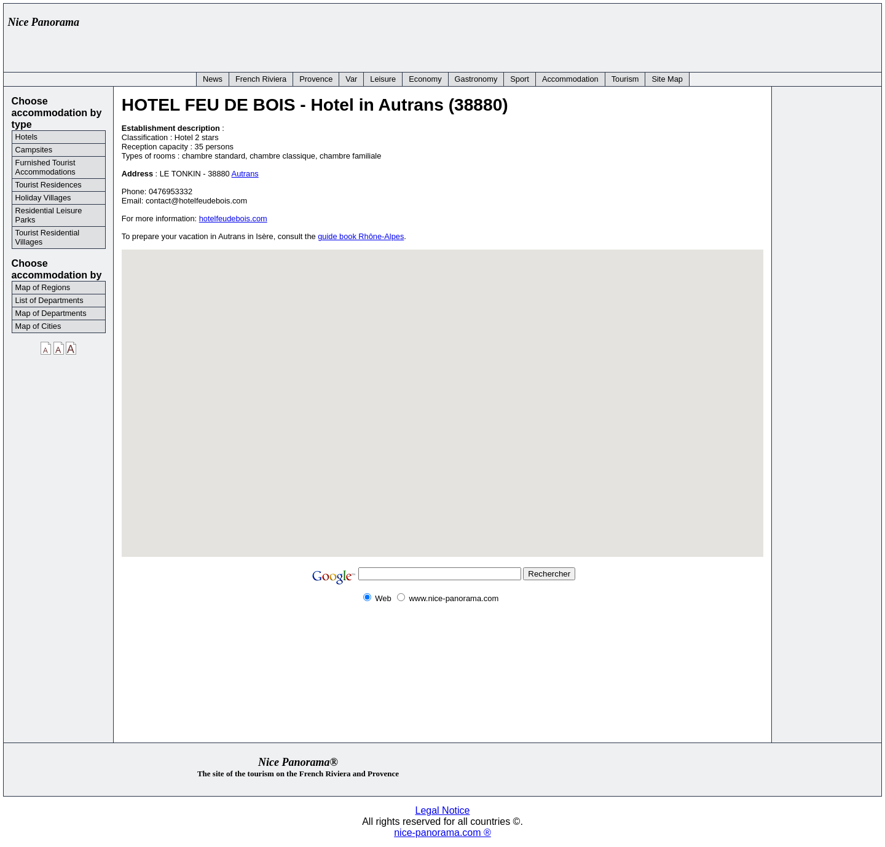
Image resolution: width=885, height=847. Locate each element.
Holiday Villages (43, 197)
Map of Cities (38, 326)
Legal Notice (442, 810)
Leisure (383, 79)
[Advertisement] (652, 35)
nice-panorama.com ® (442, 832)
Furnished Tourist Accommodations (45, 167)
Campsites (33, 149)
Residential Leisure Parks (48, 215)
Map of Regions (43, 287)
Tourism (625, 79)
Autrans (245, 173)
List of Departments (49, 300)
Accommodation (570, 79)
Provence (315, 79)
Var (351, 79)
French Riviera (260, 79)
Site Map (667, 79)
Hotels (26, 136)
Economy (425, 79)
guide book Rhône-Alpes (361, 236)
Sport (519, 79)
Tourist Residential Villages (47, 237)
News (212, 79)
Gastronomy (476, 79)
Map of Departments (51, 313)
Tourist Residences (48, 184)
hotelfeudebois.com (233, 218)
